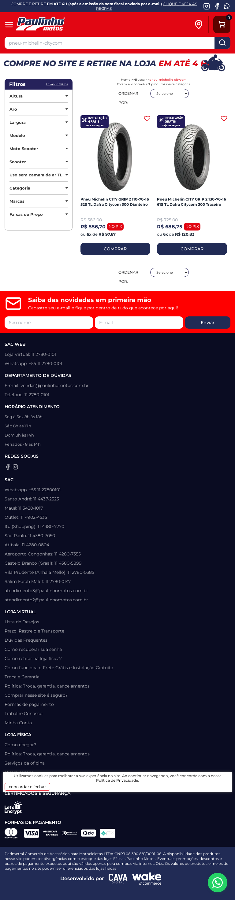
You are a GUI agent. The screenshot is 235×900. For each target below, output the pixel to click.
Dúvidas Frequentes (26, 640)
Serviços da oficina (25, 763)
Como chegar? (20, 744)
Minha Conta (18, 722)
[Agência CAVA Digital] (118, 878)
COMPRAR (115, 249)
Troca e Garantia (22, 677)
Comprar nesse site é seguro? (36, 695)
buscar (222, 43)
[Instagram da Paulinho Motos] (206, 6)
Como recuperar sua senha (33, 649)
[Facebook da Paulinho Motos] (216, 6)
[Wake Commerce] (147, 878)
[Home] (50, 24)
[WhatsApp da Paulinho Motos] (226, 6)
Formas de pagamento (29, 704)
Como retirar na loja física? (33, 658)
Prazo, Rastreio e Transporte (34, 631)
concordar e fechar (27, 786)
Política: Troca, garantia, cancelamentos (47, 686)
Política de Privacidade (117, 780)
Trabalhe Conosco (24, 713)
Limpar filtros (57, 84)
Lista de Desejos (22, 622)
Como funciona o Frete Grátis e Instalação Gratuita (59, 667)
